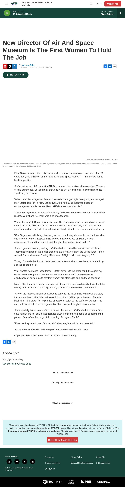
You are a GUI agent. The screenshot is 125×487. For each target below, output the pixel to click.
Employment (50, 469)
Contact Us (49, 457)
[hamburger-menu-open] (6, 3)
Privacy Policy (76, 457)
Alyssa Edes (28, 65)
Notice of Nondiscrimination (82, 463)
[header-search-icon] (91, 4)
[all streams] (121, 13)
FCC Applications (103, 463)
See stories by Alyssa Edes (17, 363)
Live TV (99, 4)
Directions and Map (53, 463)
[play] (7, 13)
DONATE (113, 4)
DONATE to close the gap (62, 439)
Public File (100, 457)
